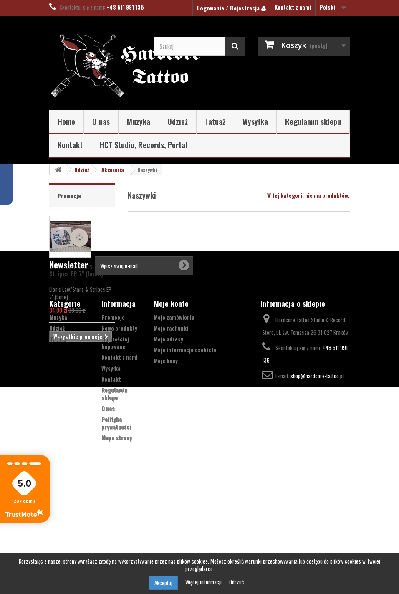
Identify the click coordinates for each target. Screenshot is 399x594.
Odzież (177, 121)
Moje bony (166, 464)
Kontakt (70, 144)
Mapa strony (116, 541)
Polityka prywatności (116, 527)
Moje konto (171, 407)
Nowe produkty (119, 432)
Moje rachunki (171, 432)
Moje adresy (168, 443)
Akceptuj (163, 583)
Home (66, 121)
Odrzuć (236, 582)
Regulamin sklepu (313, 121)
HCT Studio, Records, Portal (143, 144)
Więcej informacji (204, 582)
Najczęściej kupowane (115, 447)
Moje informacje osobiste (185, 454)
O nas (101, 121)
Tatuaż (215, 121)
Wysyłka (255, 121)
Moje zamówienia (174, 421)
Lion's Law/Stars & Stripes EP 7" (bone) (76, 269)
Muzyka (138, 121)
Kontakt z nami (293, 7)
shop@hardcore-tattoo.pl (317, 479)
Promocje (69, 195)
